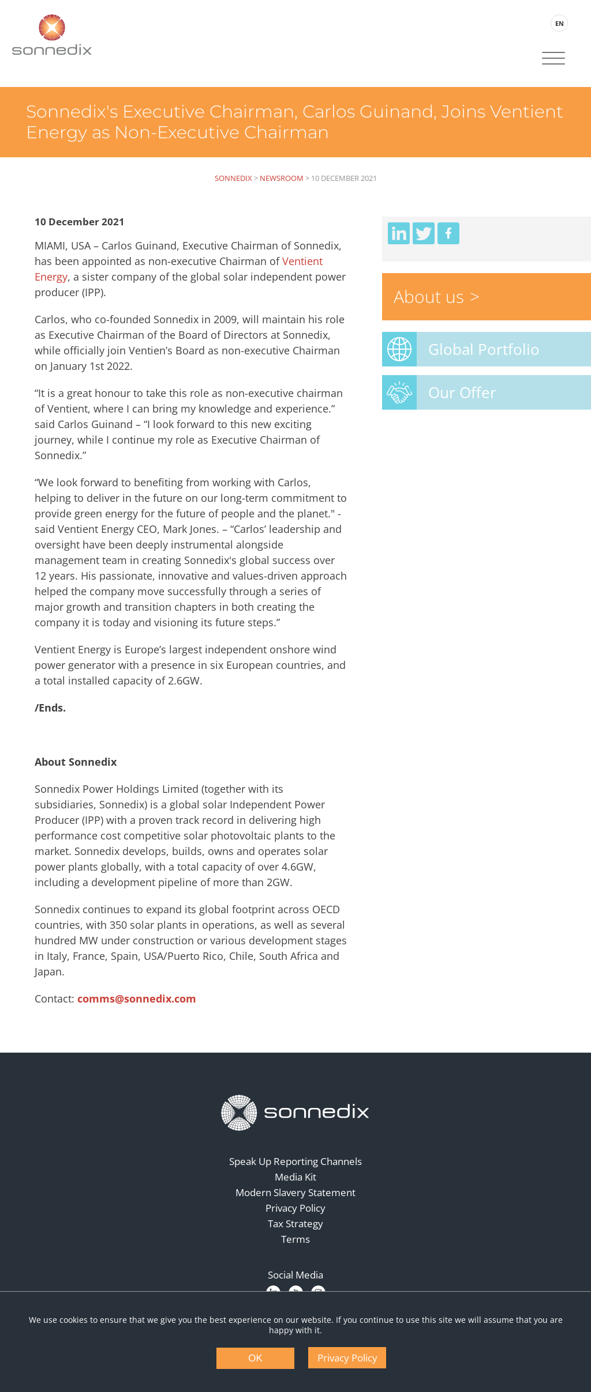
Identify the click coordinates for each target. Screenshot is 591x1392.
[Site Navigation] (553, 59)
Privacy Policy (295, 1208)
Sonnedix (233, 178)
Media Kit (295, 1177)
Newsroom (282, 178)
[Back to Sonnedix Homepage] (52, 34)
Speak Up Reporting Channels (295, 1161)
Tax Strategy (295, 1223)
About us (429, 296)
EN (559, 23)
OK (255, 1358)
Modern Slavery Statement (295, 1192)
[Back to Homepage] (295, 1113)
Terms (295, 1239)
